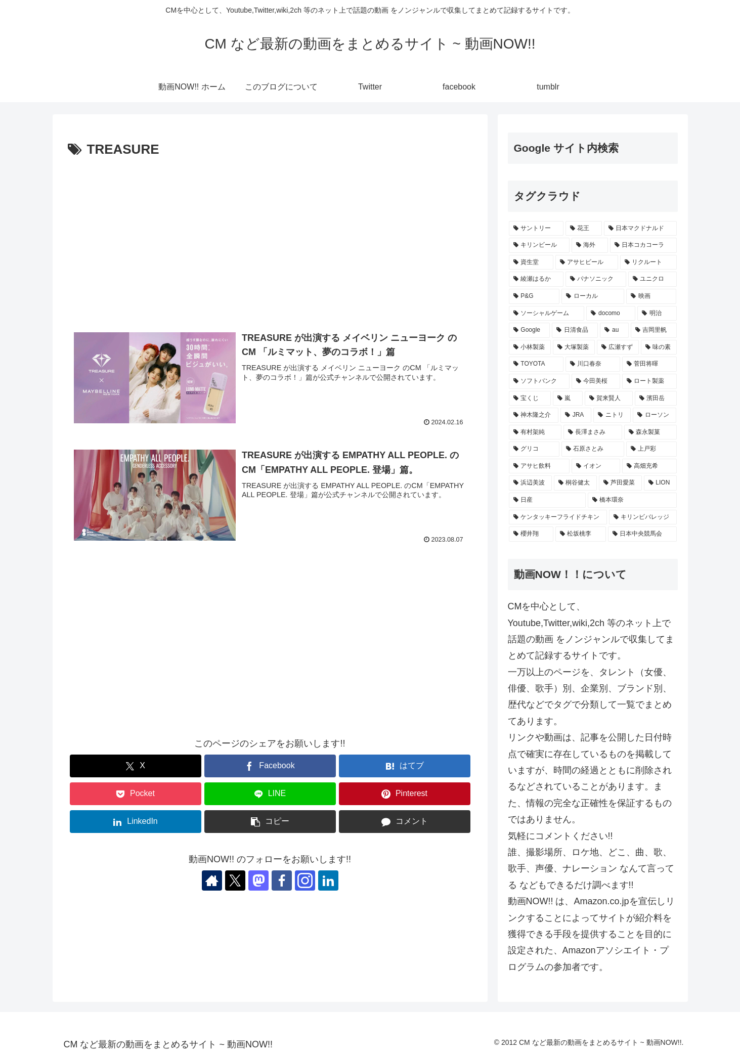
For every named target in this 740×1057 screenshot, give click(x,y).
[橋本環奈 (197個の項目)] (632, 500)
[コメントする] (404, 821)
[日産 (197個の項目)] (547, 500)
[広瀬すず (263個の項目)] (618, 347)
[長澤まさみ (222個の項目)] (592, 432)
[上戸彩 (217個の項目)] (651, 449)
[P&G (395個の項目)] (534, 296)
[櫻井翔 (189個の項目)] (531, 534)
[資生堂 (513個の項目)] (531, 262)
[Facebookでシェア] (270, 766)
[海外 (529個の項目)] (590, 245)
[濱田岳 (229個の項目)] (656, 398)
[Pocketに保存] (135, 793)
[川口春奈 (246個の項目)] (592, 364)
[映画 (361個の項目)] (651, 296)
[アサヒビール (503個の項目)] (586, 262)
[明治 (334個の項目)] (657, 313)
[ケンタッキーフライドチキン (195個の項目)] (558, 517)
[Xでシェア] (135, 766)
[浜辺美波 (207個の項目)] (530, 483)
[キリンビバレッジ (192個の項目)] (643, 517)
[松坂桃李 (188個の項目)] (580, 534)
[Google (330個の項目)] (529, 330)
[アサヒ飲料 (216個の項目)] (539, 466)
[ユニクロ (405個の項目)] (652, 279)
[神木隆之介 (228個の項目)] (533, 415)
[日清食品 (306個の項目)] (575, 330)
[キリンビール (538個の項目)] (539, 245)
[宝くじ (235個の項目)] (530, 398)
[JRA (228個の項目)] (575, 415)
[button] (270, 821)
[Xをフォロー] (235, 880)
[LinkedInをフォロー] (328, 880)
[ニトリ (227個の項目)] (612, 415)
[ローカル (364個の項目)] (592, 296)
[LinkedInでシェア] (135, 821)
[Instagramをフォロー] (305, 880)
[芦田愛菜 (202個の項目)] (620, 483)
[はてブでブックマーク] (404, 766)
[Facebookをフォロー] (282, 880)
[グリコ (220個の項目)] (534, 449)
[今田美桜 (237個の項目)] (596, 381)
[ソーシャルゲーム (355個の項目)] (547, 313)
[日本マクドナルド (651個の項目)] (640, 228)
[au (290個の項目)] (614, 330)
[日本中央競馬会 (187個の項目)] (642, 534)
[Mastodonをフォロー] (258, 880)
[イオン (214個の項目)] (596, 466)
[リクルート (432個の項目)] (648, 262)
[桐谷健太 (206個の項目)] (575, 483)
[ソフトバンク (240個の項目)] (539, 381)
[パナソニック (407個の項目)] (595, 279)
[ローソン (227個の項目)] (654, 415)
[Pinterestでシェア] (404, 793)
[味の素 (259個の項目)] (659, 347)
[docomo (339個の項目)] (610, 313)
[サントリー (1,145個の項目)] (536, 228)
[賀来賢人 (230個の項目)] (609, 398)
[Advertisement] (270, 237)
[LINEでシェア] (270, 793)
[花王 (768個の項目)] (583, 228)
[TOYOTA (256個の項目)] (536, 364)
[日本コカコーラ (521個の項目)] (643, 245)
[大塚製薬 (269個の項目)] (574, 347)
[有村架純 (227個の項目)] (535, 432)
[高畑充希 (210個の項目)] (649, 466)
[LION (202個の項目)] (660, 483)
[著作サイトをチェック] (212, 880)
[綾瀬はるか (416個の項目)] (536, 279)
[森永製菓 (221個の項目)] (650, 432)
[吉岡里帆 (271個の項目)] (654, 330)
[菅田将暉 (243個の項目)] (649, 364)
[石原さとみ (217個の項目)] (592, 449)
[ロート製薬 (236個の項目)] (649, 381)
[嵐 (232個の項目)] (568, 398)
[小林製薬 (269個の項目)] (530, 347)
